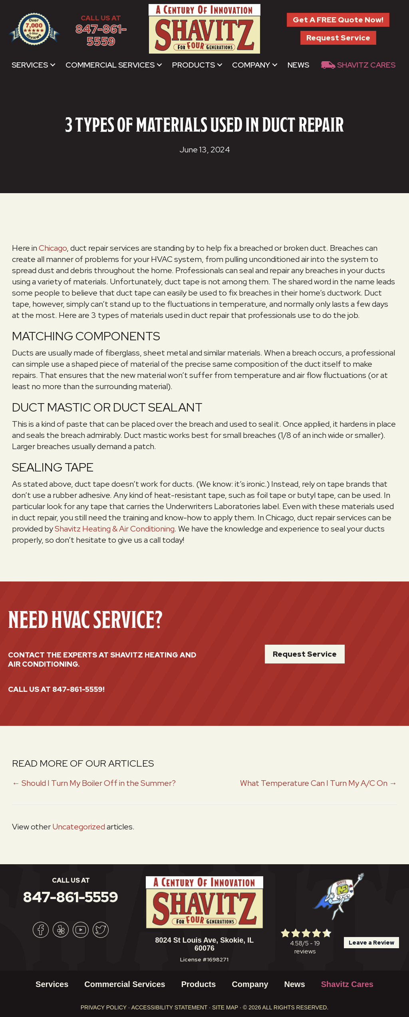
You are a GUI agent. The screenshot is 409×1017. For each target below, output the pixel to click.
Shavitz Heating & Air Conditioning (115, 528)
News (298, 65)
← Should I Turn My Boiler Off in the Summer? (94, 783)
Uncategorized (78, 826)
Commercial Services (110, 65)
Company (251, 65)
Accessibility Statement (169, 1007)
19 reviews (307, 947)
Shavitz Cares (366, 65)
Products (193, 65)
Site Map (225, 1007)
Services (30, 65)
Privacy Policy (104, 1007)
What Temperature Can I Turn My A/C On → (318, 783)
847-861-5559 (101, 35)
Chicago (53, 248)
